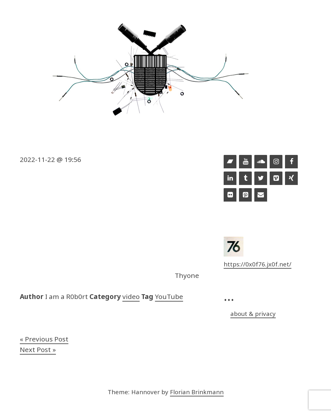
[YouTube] (245, 162)
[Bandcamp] (230, 162)
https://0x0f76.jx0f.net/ (257, 264)
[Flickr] (230, 195)
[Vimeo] (276, 179)
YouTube (169, 296)
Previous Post (46, 338)
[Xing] (291, 179)
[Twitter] (260, 179)
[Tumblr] (245, 179)
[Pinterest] (245, 195)
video (131, 296)
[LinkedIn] (230, 179)
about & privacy (253, 314)
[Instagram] (276, 162)
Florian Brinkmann (197, 392)
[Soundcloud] (260, 162)
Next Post (35, 349)
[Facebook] (291, 162)
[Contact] (260, 195)
